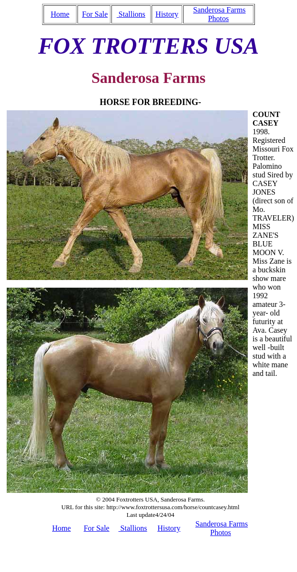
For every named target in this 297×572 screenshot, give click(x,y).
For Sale (95, 14)
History (166, 14)
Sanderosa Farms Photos (219, 14)
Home (60, 14)
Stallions (131, 14)
